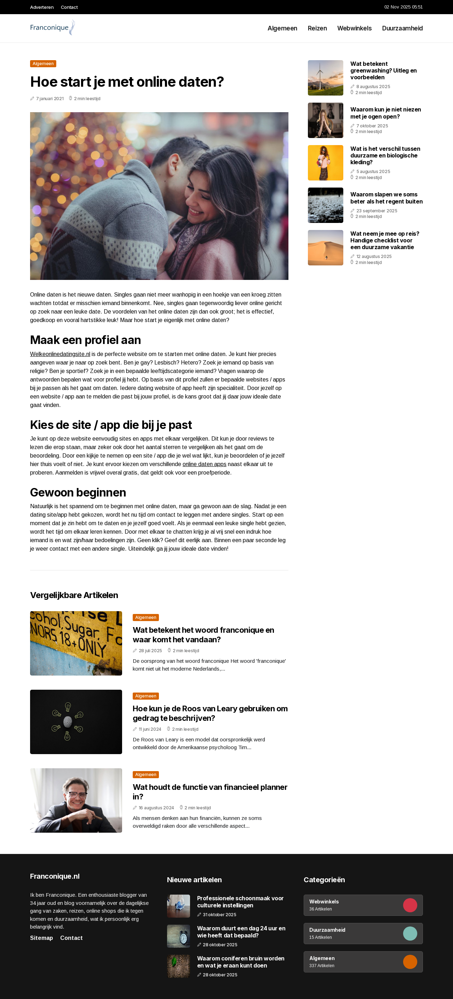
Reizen (317, 28)
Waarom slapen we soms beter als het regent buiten (386, 198)
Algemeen (282, 28)
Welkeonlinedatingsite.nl (60, 354)
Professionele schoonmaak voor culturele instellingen (240, 901)
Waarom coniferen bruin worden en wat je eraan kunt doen (241, 962)
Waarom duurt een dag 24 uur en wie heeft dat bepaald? (241, 931)
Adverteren (42, 7)
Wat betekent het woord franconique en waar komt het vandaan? (203, 634)
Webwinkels (354, 28)
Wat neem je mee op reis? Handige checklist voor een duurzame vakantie (384, 240)
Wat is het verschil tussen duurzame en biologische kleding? (385, 155)
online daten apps (204, 464)
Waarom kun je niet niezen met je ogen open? (385, 113)
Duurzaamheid (402, 28)
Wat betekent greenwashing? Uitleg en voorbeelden (383, 70)
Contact (69, 7)
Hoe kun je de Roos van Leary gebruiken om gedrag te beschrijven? (210, 713)
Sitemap (41, 938)
